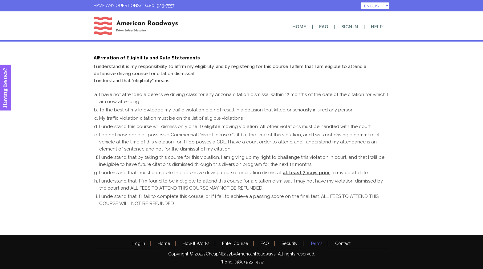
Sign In (349, 27)
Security (290, 243)
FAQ (323, 27)
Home (299, 27)
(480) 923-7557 (249, 261)
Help (377, 27)
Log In (138, 243)
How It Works (196, 243)
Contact (343, 243)
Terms (316, 243)
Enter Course (235, 243)
